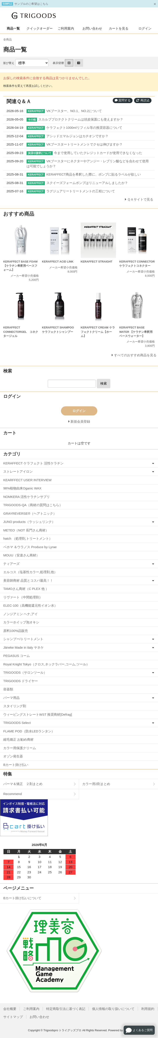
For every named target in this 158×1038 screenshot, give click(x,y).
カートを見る (118, 28)
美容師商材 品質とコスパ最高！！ (28, 580)
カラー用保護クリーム (19, 748)
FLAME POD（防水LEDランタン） (29, 731)
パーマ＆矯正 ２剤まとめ (22, 784)
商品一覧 (13, 28)
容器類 (8, 689)
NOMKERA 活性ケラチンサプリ (26, 497)
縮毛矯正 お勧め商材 (18, 739)
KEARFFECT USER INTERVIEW (27, 480)
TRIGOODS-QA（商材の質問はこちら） (32, 505)
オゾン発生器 (13, 756)
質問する (123, 100)
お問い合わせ (92, 28)
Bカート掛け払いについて (22, 898)
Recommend (12, 794)
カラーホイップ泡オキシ (21, 622)
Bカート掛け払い (15, 765)
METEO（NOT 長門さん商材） (26, 530)
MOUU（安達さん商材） (21, 555)
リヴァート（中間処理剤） (22, 597)
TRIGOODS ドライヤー (20, 681)
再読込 (143, 100)
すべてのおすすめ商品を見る (135, 355)
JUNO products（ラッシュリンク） (29, 522)
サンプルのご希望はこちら (31, 3)
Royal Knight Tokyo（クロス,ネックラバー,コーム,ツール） (46, 664)
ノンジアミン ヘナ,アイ (20, 614)
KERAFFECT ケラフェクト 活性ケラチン (33, 463)
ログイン (144, 28)
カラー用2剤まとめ (96, 784)
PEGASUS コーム (16, 656)
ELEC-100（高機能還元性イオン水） (30, 605)
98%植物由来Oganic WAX (22, 488)
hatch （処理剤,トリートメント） (27, 538)
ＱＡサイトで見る (140, 199)
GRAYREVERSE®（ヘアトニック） (29, 513)
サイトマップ (13, 1017)
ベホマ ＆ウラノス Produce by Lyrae (30, 547)
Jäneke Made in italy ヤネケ (23, 647)
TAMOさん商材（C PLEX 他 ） (26, 589)
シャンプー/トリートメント (23, 639)
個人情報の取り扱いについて (113, 1009)
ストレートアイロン (18, 471)
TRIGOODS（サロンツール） (25, 672)
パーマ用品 (11, 698)
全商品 (7, 39)
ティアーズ (11, 564)
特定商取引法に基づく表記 (65, 1009)
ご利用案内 (66, 28)
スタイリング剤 (14, 706)
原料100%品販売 (15, 631)
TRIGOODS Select (17, 723)
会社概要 (9, 1009)
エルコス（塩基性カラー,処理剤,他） (30, 572)
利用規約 (147, 1009)
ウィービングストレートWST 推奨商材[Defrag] (37, 714)
